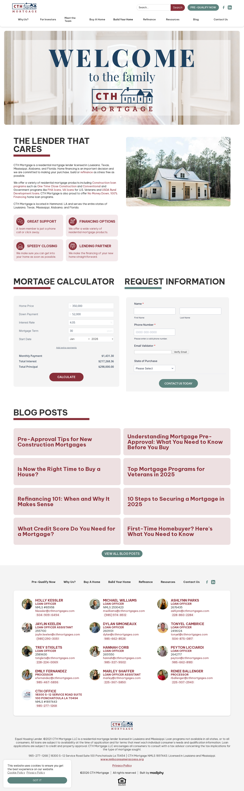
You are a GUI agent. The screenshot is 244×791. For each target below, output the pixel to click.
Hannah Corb (116, 647)
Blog (196, 19)
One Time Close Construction (57, 186)
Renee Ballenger (187, 671)
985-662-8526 (115, 638)
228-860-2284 (182, 615)
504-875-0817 (182, 638)
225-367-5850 (115, 682)
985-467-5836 (47, 682)
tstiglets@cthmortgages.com (55, 658)
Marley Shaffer (118, 671)
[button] (97, 19)
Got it (37, 780)
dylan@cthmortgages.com (121, 634)
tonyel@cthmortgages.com (189, 634)
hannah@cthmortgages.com (122, 658)
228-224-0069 (47, 662)
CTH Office (45, 691)
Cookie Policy (16, 772)
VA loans (68, 189)
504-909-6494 (48, 615)
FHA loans (54, 189)
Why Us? (23, 19)
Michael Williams (120, 600)
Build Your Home (123, 19)
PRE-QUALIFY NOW (203, 7)
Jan (79, 339)
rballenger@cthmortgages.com (192, 678)
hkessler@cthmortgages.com (55, 611)
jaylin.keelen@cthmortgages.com (57, 634)
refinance (86, 172)
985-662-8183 (182, 662)
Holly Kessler (49, 600)
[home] (24, 7)
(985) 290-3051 (48, 638)
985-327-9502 (115, 662)
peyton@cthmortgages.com (190, 658)
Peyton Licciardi (187, 647)
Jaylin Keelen (48, 624)
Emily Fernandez (51, 671)
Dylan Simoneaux (120, 624)
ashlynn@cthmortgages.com (190, 611)
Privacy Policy (122, 778)
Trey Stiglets (48, 647)
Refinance (149, 19)
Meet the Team (70, 19)
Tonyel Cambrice (187, 624)
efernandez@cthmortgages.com (57, 678)
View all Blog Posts (122, 554)
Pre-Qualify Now (43, 582)
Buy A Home (92, 582)
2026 (102, 339)
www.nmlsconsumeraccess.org (122, 772)
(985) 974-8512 (115, 615)
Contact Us (221, 19)
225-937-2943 (183, 682)
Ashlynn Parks (185, 600)
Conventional (92, 186)
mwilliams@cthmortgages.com (124, 611)
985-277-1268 (47, 705)
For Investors (48, 19)
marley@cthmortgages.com (122, 678)
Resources (168, 582)
